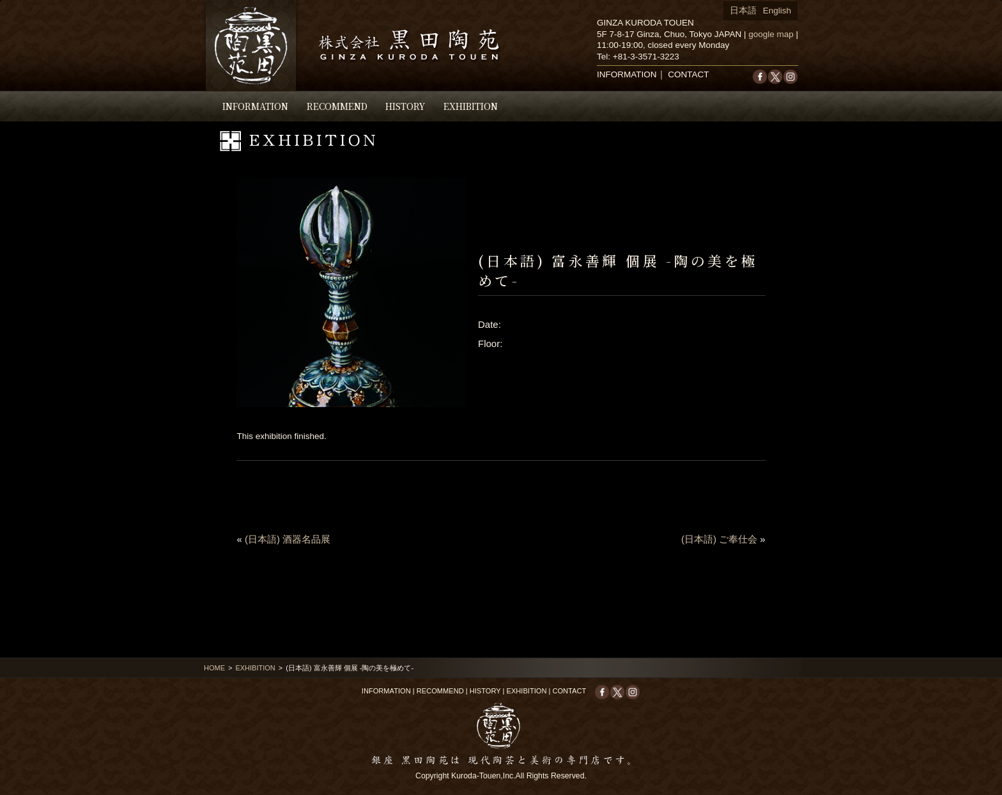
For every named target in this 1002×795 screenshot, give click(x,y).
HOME (214, 668)
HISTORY (405, 106)
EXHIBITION (470, 106)
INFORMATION (255, 106)
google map (771, 34)
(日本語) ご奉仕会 (719, 539)
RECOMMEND (337, 106)
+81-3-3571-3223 (646, 56)
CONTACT (688, 74)
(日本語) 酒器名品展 (287, 539)
